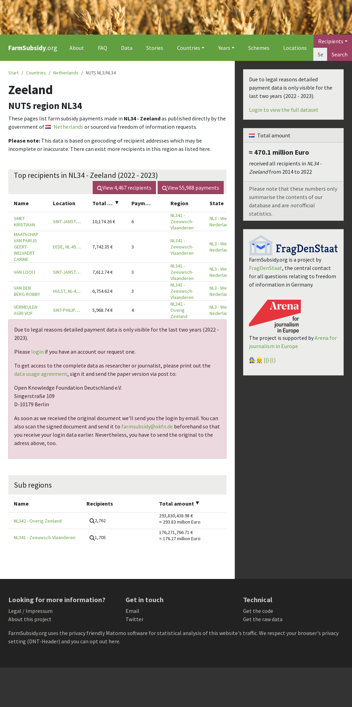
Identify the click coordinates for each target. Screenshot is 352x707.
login (37, 351)
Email (132, 610)
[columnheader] (28, 203)
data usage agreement (40, 373)
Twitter (134, 619)
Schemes (258, 47)
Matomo (116, 632)
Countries (36, 73)
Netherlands (65, 73)
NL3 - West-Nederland (221, 221)
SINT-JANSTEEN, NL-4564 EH (80, 221)
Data (126, 47)
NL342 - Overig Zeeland (178, 310)
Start (13, 73)
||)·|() (270, 359)
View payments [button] (190, 187)
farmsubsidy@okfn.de (147, 426)
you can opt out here (95, 641)
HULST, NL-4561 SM (72, 291)
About (77, 47)
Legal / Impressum (30, 610)
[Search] (320, 54)
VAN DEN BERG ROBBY (27, 291)
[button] (97, 520)
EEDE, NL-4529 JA (70, 247)
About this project (30, 619)
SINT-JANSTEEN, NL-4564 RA (80, 272)
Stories (154, 47)
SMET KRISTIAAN (24, 221)
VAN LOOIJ (24, 272)
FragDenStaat (265, 267)
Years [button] (224, 47)
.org (32, 48)
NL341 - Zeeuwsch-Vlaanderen (182, 221)
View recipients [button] (124, 187)
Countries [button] (188, 47)
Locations (295, 47)
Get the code (258, 610)
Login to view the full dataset (283, 109)
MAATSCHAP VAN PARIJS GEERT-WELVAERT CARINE (26, 246)
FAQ (102, 47)
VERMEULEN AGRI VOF (25, 310)
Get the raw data (262, 619)
